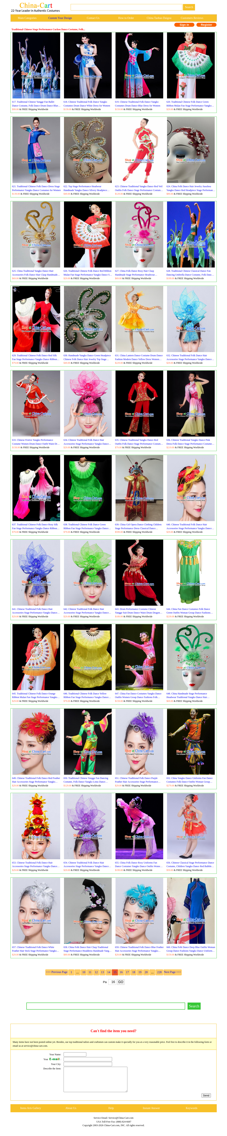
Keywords (191, 1112)
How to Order (126, 18)
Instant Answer (151, 1112)
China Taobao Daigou (159, 18)
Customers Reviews (192, 18)
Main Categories (27, 18)
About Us (70, 1112)
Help (111, 1112)
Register (206, 24)
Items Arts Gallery (30, 1112)
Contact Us (93, 18)
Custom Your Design (60, 18)
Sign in (184, 24)
